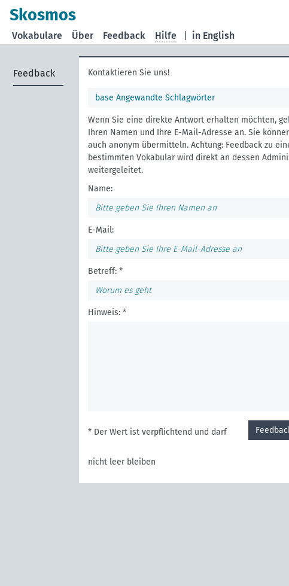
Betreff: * (105, 271)
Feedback (124, 35)
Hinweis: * (107, 312)
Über (82, 35)
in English (213, 35)
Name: (100, 189)
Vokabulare (37, 35)
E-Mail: (101, 230)
